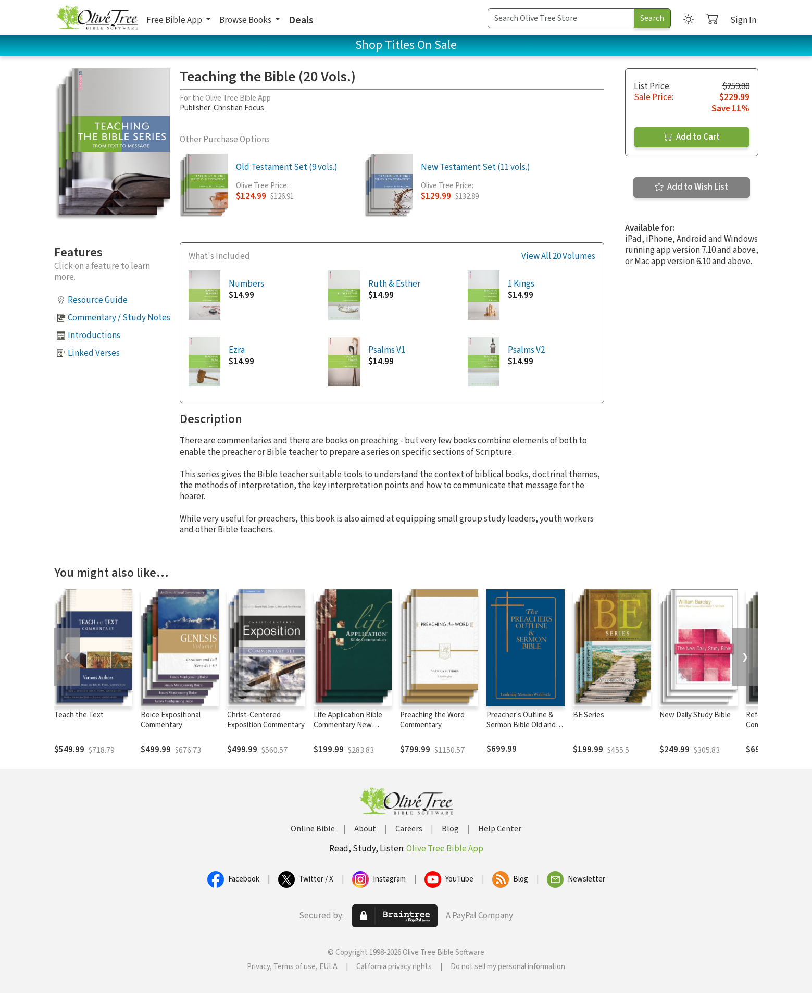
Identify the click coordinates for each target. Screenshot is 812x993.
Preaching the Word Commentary (432, 720)
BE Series (588, 715)
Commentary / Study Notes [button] (119, 318)
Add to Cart (692, 137)
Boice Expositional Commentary (171, 720)
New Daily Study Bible (695, 715)
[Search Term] (561, 18)
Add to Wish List (691, 187)
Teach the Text (79, 715)
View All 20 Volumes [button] (558, 256)
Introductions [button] (94, 335)
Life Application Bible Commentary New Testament (348, 725)
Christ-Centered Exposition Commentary (266, 720)
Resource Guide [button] (98, 300)
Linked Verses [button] (94, 353)
